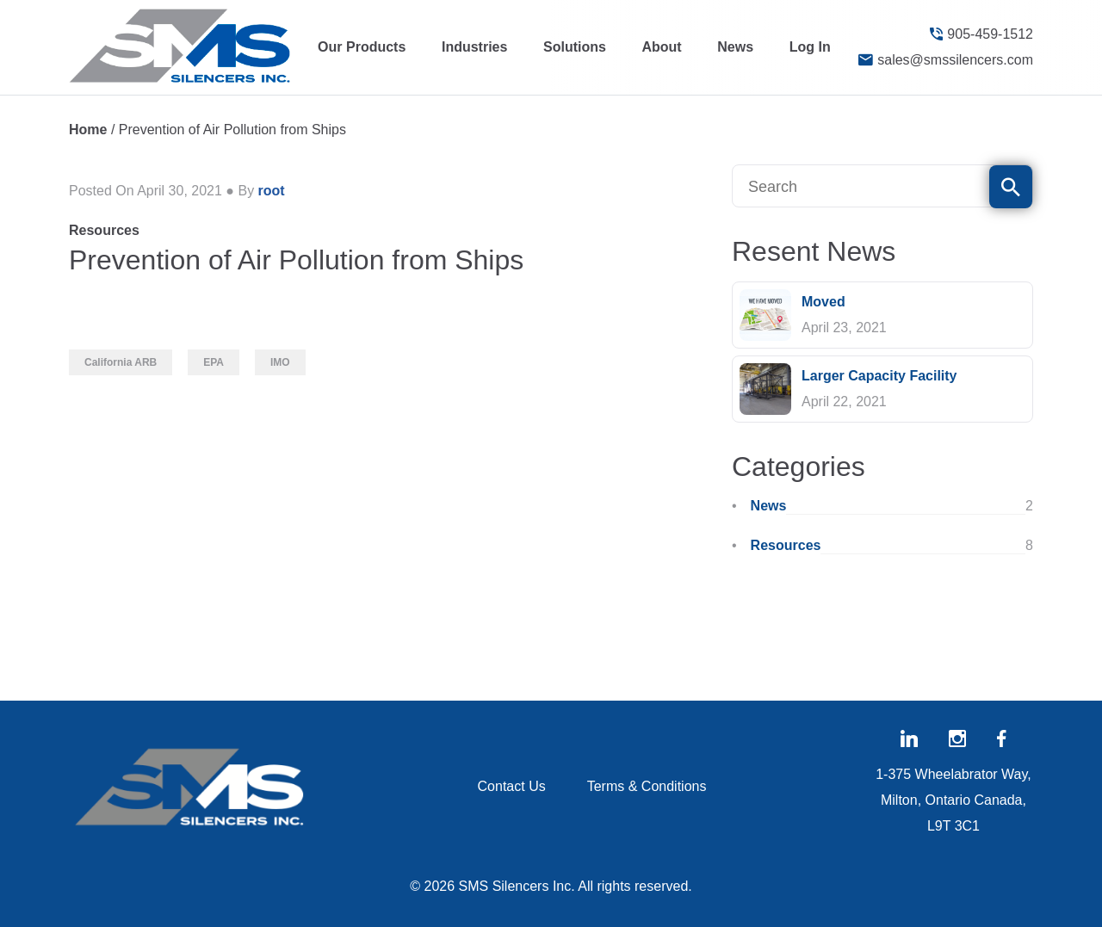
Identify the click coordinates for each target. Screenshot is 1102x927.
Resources (104, 230)
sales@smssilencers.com (945, 60)
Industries (474, 47)
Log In (810, 47)
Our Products (362, 47)
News (735, 47)
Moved (823, 301)
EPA (213, 362)
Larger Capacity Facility (879, 375)
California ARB (120, 362)
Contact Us (512, 786)
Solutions (574, 47)
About (661, 47)
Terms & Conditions (647, 786)
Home (88, 129)
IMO (280, 362)
